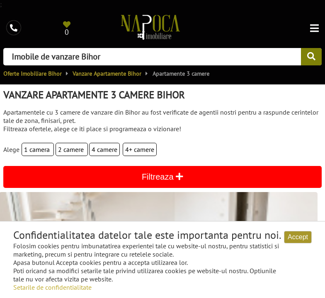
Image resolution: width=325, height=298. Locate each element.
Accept (298, 236)
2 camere (71, 149)
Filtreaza (162, 176)
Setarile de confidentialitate (52, 287)
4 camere (104, 149)
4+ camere (139, 149)
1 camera (37, 149)
